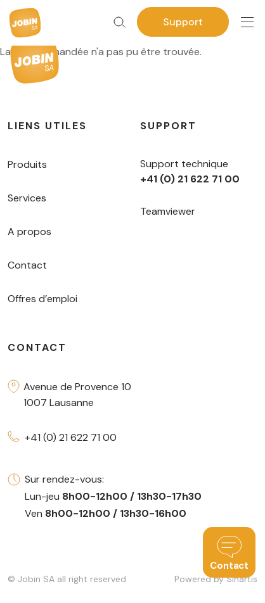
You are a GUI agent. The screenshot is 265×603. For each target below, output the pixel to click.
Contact (27, 265)
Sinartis (241, 579)
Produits (27, 164)
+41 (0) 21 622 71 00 (71, 437)
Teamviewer (167, 211)
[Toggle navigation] (247, 22)
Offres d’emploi (42, 298)
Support (183, 22)
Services (27, 198)
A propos (29, 231)
